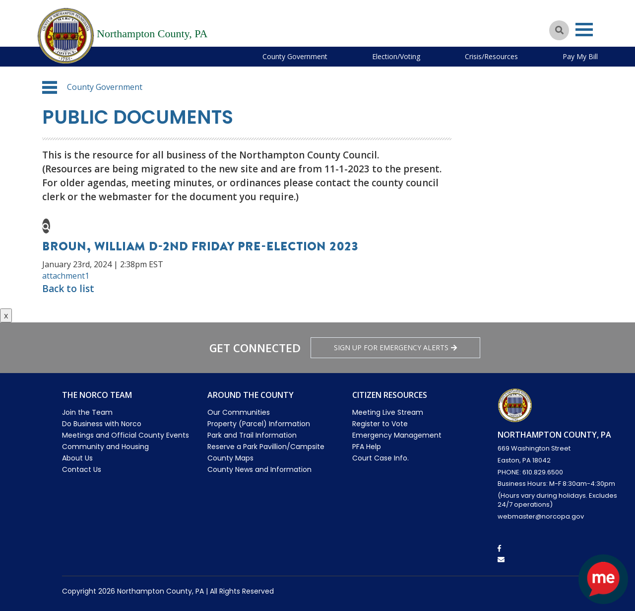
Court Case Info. (380, 458)
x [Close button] (6, 315)
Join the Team (87, 412)
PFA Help (366, 447)
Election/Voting (396, 56)
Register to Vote (380, 424)
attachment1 (65, 275)
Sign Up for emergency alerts (395, 347)
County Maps (230, 458)
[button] (49, 87)
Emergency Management (397, 435)
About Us (77, 458)
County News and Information (259, 469)
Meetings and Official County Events (125, 435)
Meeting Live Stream (387, 412)
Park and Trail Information (252, 435)
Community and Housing (105, 447)
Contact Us (81, 469)
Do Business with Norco (101, 424)
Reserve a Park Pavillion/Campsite (265, 447)
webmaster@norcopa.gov (541, 516)
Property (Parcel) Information (258, 424)
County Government (294, 56)
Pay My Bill (580, 56)
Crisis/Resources (491, 56)
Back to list (68, 288)
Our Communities (238, 412)
